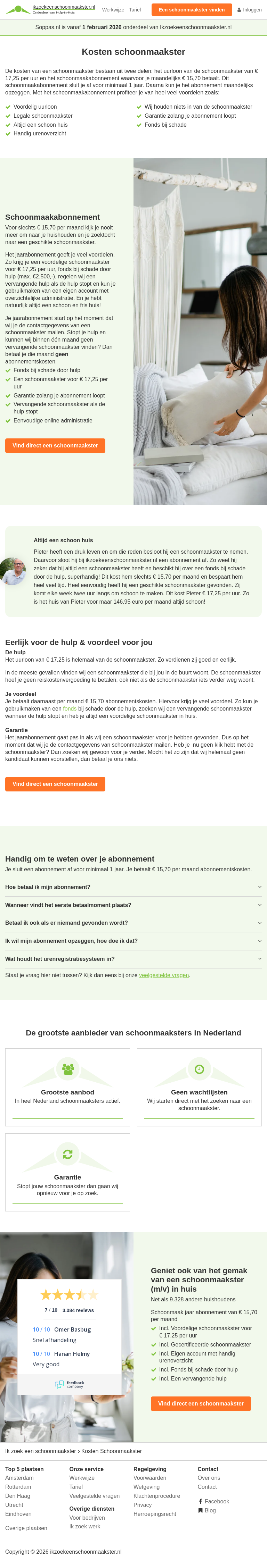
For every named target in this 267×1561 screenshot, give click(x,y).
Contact (207, 1487)
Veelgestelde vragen (95, 1496)
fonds (69, 709)
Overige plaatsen (26, 1528)
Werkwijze (113, 9)
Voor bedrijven (87, 1518)
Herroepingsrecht (155, 1514)
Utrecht (14, 1505)
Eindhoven (18, 1514)
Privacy (143, 1505)
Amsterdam (19, 1478)
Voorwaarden (150, 1478)
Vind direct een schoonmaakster (55, 445)
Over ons (209, 1478)
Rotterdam (18, 1487)
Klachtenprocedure (157, 1496)
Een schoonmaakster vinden (192, 9)
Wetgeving (147, 1487)
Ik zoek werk (85, 1526)
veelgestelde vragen (164, 975)
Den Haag (17, 1496)
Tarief (135, 9)
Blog (209, 1510)
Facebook (216, 1501)
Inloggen (249, 9)
